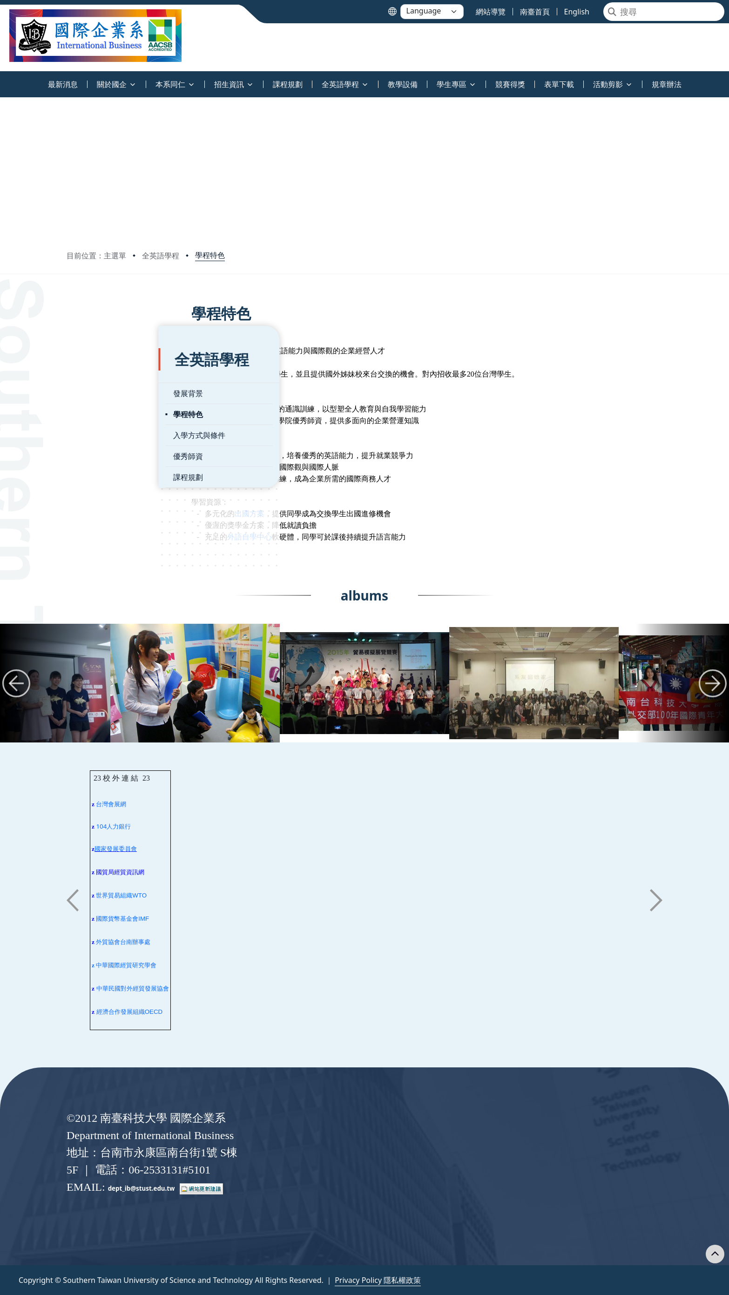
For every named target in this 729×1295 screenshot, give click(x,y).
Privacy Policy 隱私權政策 (378, 1280)
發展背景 (96, 369)
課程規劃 (96, 453)
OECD (154, 1011)
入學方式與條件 (107, 411)
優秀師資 (96, 432)
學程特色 (210, 255)
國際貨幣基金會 (117, 918)
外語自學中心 (283, 537)
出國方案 (283, 514)
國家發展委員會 (115, 848)
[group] (195, 683)
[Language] (432, 11)
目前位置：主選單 (96, 255)
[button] (16, 683)
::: (2, 79)
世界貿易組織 (114, 895)
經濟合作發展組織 (120, 1011)
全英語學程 (160, 255)
